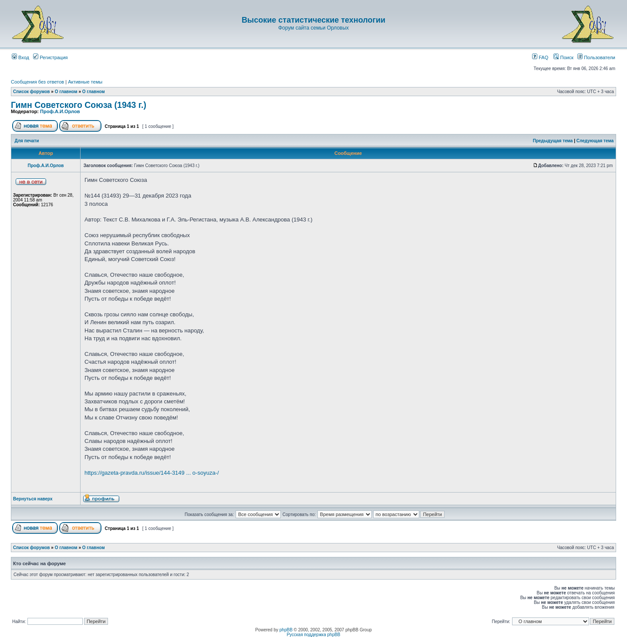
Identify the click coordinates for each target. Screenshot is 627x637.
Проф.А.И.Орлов (60, 111)
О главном (66, 91)
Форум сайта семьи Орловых (313, 28)
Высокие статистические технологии (313, 20)
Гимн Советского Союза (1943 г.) (78, 105)
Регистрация (50, 57)
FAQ (540, 57)
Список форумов (31, 91)
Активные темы (85, 81)
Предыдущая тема (553, 140)
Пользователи (596, 57)
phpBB (286, 629)
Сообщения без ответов (37, 81)
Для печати (27, 140)
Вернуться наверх (33, 498)
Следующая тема (595, 140)
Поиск (563, 57)
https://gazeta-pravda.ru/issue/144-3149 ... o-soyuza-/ (151, 472)
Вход (20, 57)
